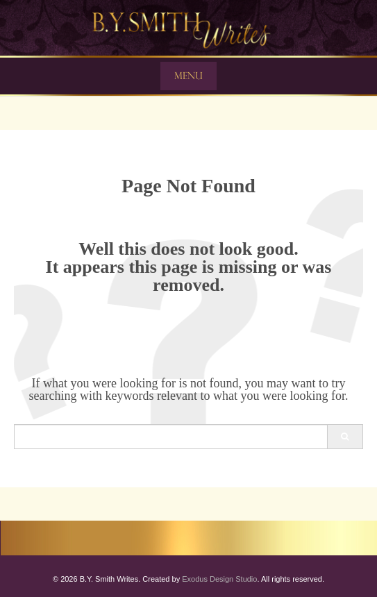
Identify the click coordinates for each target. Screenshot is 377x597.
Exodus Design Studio (219, 579)
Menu (188, 75)
